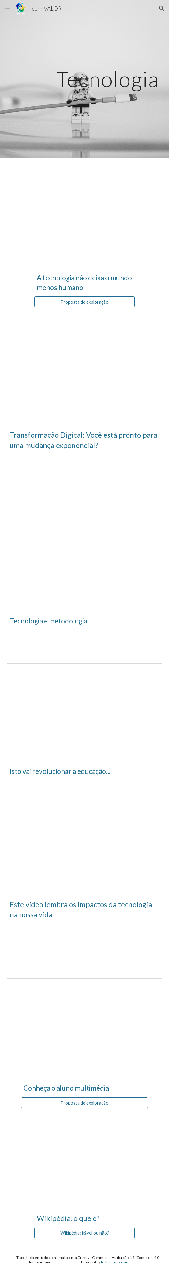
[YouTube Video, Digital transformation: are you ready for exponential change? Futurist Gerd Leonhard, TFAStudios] (84, 375)
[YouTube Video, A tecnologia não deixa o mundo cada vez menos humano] (84, 218)
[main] (84, 79)
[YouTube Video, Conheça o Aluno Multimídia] (84, 1028)
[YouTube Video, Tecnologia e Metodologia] (84, 561)
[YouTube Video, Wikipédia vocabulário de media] (84, 1158)
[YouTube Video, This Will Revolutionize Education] (84, 714)
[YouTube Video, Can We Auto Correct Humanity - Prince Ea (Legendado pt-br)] (84, 846)
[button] (7, 8)
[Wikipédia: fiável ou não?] (84, 1233)
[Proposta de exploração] (84, 302)
